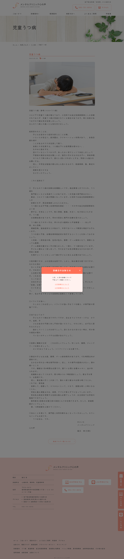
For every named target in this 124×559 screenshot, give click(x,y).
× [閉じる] (79, 270)
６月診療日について (62, 288)
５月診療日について (62, 284)
